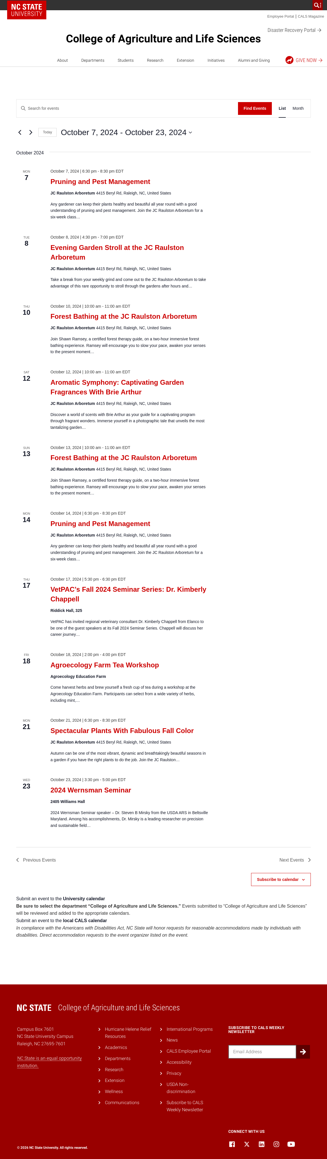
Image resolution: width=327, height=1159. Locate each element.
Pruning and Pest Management (100, 181)
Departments (92, 60)
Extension (185, 60)
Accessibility (179, 1062)
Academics (116, 1047)
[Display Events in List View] (282, 108)
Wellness (114, 1091)
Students (126, 60)
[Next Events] (30, 132)
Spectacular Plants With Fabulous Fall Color (122, 730)
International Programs (190, 1029)
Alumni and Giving (254, 60)
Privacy (174, 1073)
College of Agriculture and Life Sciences (163, 38)
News (172, 1040)
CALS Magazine (311, 16)
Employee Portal (280, 16)
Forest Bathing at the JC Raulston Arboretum (123, 316)
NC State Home (26, 10)
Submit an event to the (60, 898)
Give (304, 60)
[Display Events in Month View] (298, 108)
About (62, 60)
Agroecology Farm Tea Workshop (104, 665)
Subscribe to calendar (278, 879)
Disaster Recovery (295, 30)
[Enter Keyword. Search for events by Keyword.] (127, 108)
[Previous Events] (19, 132)
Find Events (255, 108)
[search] (317, 5)
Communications (122, 1102)
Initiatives (216, 60)
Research (155, 60)
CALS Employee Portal (189, 1051)
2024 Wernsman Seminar (90, 790)
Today (47, 132)
